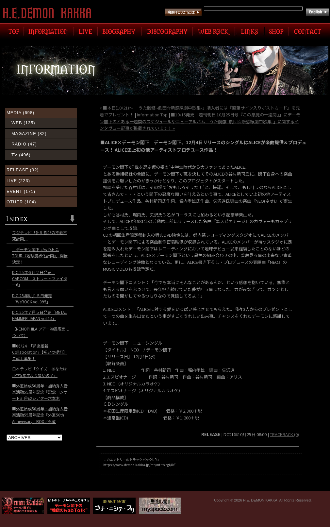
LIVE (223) (18, 180)
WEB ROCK (214, 31)
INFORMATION (49, 31)
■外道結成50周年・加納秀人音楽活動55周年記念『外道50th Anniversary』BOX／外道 (40, 415)
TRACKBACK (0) (284, 434)
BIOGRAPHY (120, 31)
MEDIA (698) (20, 112)
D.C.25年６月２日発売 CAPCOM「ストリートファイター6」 (39, 278)
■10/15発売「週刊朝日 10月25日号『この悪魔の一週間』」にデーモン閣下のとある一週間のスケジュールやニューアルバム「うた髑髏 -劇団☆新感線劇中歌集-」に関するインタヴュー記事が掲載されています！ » (200, 121)
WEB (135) (23, 122)
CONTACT (308, 31)
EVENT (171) (21, 191)
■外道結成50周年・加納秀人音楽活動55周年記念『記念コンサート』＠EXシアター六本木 (40, 392)
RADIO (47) (24, 144)
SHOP (276, 31)
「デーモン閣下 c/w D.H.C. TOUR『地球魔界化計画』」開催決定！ (40, 255)
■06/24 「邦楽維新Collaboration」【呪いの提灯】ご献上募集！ (39, 352)
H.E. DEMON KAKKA (50, 13)
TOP (13, 31)
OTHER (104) (21, 201)
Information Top (152, 114)
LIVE (86, 31)
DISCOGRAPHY (167, 31)
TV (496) (21, 154)
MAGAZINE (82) (29, 133)
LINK (249, 31)
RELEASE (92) (23, 169)
